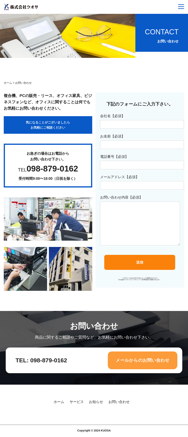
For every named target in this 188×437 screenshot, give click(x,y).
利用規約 (145, 280)
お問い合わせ (119, 402)
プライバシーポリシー (133, 280)
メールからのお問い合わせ (142, 360)
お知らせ (96, 402)
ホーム (8, 82)
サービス (77, 402)
